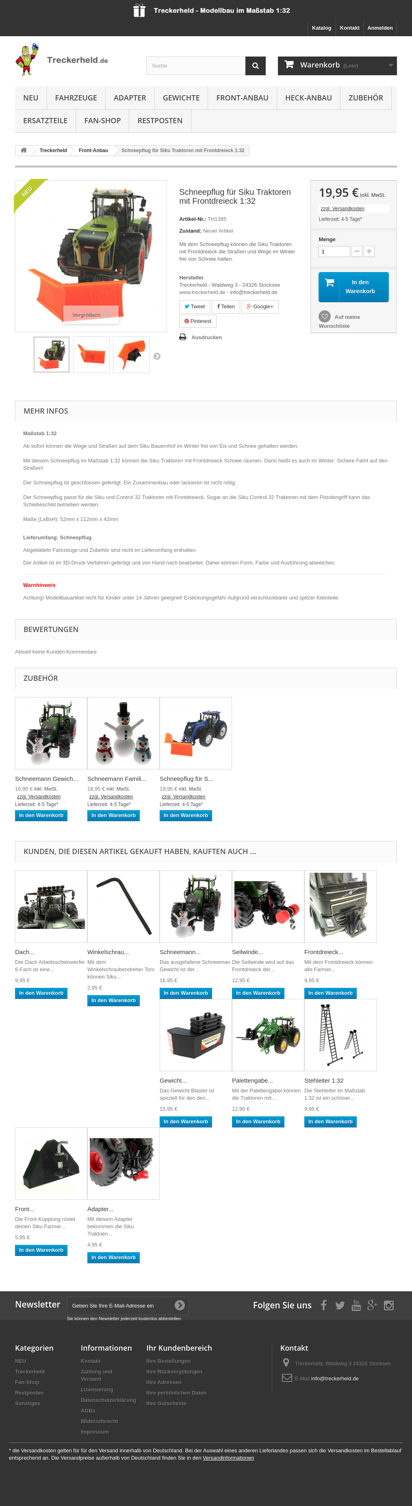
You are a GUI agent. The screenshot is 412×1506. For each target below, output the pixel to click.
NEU (31, 97)
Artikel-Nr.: (192, 219)
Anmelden (380, 28)
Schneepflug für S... (186, 778)
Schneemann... (180, 951)
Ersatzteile (45, 120)
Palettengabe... (252, 1080)
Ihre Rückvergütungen (174, 1372)
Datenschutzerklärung (109, 1400)
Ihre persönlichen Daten (176, 1393)
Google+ (260, 306)
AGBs (88, 1411)
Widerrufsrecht (99, 1421)
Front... (25, 1208)
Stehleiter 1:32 (324, 1080)
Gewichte (181, 97)
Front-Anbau (242, 97)
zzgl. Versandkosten (342, 208)
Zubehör (366, 97)
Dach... (25, 951)
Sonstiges (27, 1403)
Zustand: (190, 231)
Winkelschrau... (108, 951)
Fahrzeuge (76, 97)
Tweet (194, 306)
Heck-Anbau (308, 97)
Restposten (159, 120)
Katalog (322, 28)
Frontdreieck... (323, 951)
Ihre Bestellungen (168, 1361)
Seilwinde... (247, 951)
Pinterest (197, 321)
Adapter (130, 97)
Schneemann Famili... (116, 778)
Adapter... (100, 1208)
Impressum (95, 1432)
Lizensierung (97, 1389)
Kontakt (350, 28)
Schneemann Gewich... (46, 778)
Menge (327, 239)
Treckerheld (30, 1372)
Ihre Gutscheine (166, 1403)
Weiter (157, 356)
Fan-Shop (102, 120)
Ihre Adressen (163, 1382)
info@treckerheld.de (335, 1378)
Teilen (226, 306)
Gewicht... (173, 1080)
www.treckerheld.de (202, 292)
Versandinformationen (228, 1458)
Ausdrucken (206, 337)
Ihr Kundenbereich (179, 1348)
